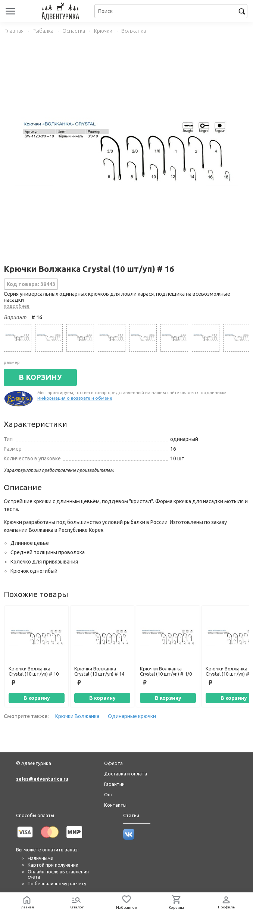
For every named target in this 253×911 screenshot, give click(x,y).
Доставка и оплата (125, 773)
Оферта (113, 763)
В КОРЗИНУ (40, 377)
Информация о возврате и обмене (74, 398)
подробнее (16, 305)
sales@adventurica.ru (42, 778)
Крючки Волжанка (77, 716)
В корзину (37, 698)
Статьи (131, 815)
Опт (108, 794)
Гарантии (114, 784)
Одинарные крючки (132, 716)
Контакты (115, 804)
